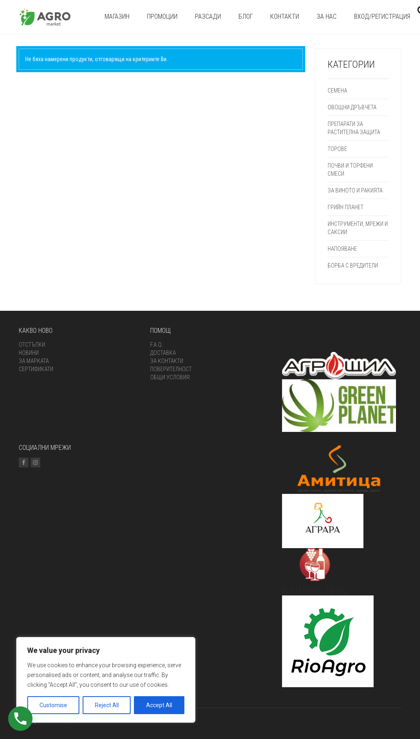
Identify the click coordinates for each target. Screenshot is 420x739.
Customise (53, 705)
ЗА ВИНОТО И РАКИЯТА (355, 190)
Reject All (107, 705)
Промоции (162, 16)
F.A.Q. (156, 344)
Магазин (117, 16)
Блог (245, 16)
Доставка (163, 353)
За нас (327, 16)
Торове (337, 149)
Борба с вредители (353, 265)
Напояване (342, 249)
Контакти (284, 16)
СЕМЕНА (337, 90)
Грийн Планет (345, 207)
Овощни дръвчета (352, 107)
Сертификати (36, 369)
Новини (29, 353)
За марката (34, 361)
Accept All (159, 705)
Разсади (208, 16)
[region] (105, 680)
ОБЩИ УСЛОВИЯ (170, 377)
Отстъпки (32, 344)
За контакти (166, 361)
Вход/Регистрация (382, 16)
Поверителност (171, 369)
